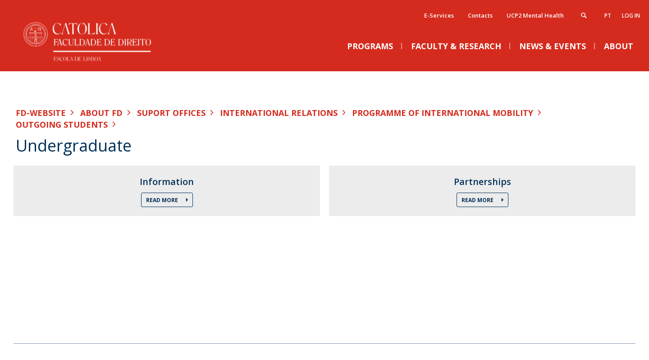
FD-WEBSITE (41, 112)
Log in (631, 15)
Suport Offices (171, 112)
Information (167, 182)
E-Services (439, 15)
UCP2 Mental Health (535, 15)
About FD (101, 112)
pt (607, 15)
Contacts (480, 15)
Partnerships (482, 182)
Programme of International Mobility (442, 112)
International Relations (279, 112)
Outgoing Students (62, 124)
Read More (162, 200)
